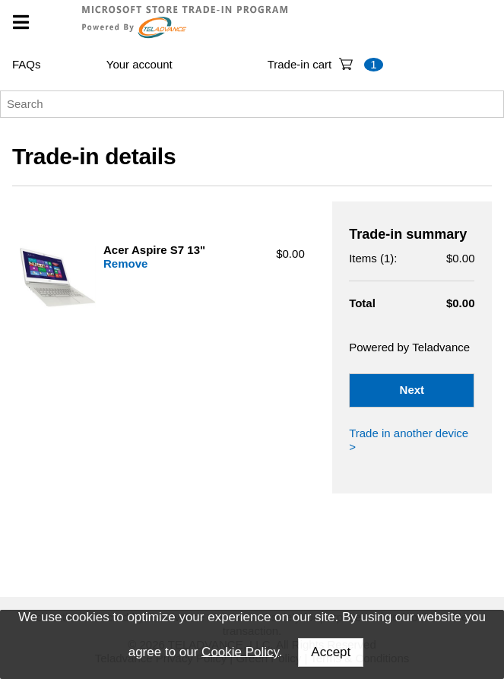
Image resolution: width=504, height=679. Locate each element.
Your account (139, 64)
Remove (125, 263)
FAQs (26, 64)
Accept (330, 652)
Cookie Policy (240, 651)
